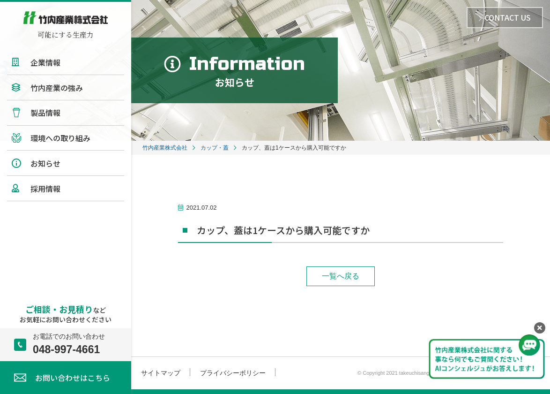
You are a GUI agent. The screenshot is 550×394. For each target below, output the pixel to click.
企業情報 (45, 62)
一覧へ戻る (340, 276)
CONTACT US (505, 17)
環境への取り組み (60, 138)
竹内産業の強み (56, 87)
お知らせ (45, 163)
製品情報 (45, 112)
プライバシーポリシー (233, 373)
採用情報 (45, 188)
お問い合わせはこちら (72, 377)
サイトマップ (160, 373)
